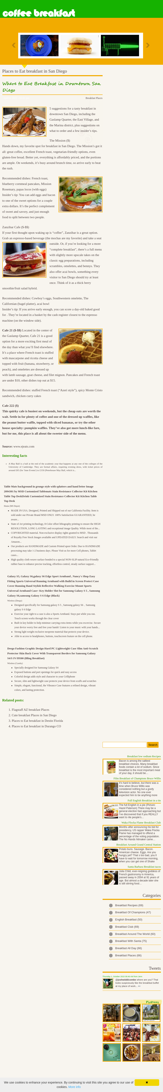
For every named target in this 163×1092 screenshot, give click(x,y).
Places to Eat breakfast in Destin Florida (37, 720)
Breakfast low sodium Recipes (144, 756)
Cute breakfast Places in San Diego (34, 715)
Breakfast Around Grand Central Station (138, 844)
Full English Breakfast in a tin (144, 800)
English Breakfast (128, 919)
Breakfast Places (94, 98)
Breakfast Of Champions (133, 912)
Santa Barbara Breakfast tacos (144, 866)
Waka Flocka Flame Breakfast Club (141, 822)
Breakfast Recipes (129, 905)
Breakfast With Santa (131, 941)
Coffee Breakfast (38, 13)
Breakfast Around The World (135, 934)
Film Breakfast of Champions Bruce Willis (137, 778)
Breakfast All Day (128, 948)
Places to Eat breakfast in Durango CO (36, 726)
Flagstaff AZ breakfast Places (30, 709)
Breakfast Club (127, 926)
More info (74, 1087)
